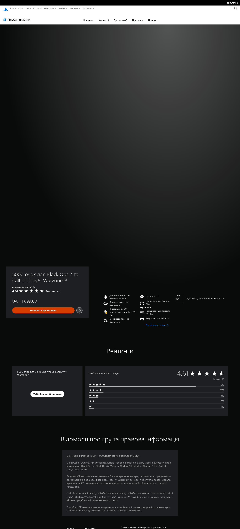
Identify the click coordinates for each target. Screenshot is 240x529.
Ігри (12, 8)
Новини (62, 8)
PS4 (27, 8)
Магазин (74, 8)
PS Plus (36, 8)
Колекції (104, 17)
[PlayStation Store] (17, 16)
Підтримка (87, 8)
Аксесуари (49, 8)
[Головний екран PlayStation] (5, 8)
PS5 (19, 8)
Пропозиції (120, 17)
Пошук (152, 17)
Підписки (137, 17)
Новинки (88, 17)
